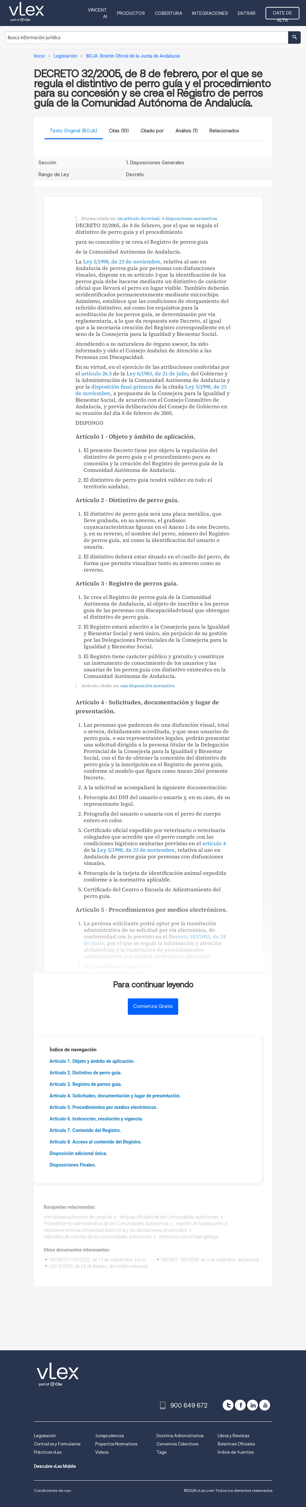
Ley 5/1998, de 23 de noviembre (121, 261)
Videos (101, 1452)
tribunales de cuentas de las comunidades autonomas (98, 1236)
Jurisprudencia (109, 1435)
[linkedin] (252, 1405)
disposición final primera (122, 386)
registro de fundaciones (199, 1223)
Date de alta (282, 14)
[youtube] (264, 1405)
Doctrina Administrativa (180, 1435)
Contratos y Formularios (57, 1443)
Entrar (247, 13)
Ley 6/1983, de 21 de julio (157, 373)
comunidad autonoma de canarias (78, 1217)
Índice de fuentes (236, 1452)
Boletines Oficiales (236, 1443)
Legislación (45, 1435)
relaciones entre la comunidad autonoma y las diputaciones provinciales (115, 1230)
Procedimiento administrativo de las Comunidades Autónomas (106, 1223)
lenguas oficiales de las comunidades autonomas (169, 1217)
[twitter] (228, 1405)
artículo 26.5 (96, 373)
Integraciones (210, 13)
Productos (131, 13)
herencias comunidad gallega (188, 1236)
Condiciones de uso (52, 1490)
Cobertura (168, 13)
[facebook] (240, 1405)
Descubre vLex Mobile (55, 1466)
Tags (161, 1452)
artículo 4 (214, 843)
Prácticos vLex (48, 1452)
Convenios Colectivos (177, 1443)
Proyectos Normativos (116, 1443)
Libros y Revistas (233, 1435)
